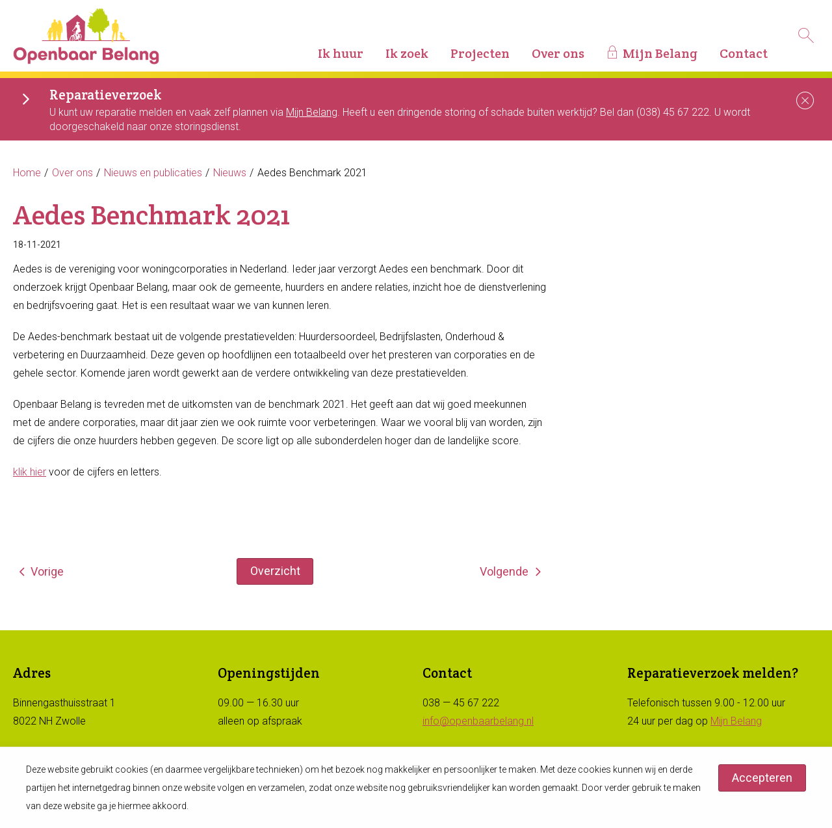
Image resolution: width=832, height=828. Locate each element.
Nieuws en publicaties (153, 173)
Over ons (558, 53)
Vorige (47, 571)
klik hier (29, 472)
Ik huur (340, 53)
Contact (744, 53)
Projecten (480, 53)
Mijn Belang (660, 53)
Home (27, 173)
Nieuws (229, 173)
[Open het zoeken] (806, 36)
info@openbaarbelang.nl (478, 721)
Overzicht (275, 571)
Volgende (504, 571)
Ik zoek (406, 53)
